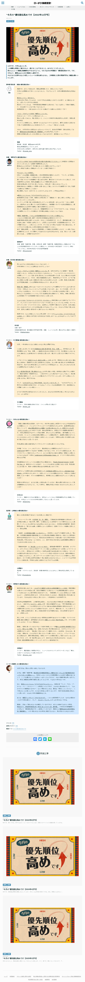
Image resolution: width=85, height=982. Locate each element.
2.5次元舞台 (32, 7)
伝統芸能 (60, 7)
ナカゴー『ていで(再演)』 (26, 173)
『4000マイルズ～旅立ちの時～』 (37, 360)
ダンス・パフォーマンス (47, 7)
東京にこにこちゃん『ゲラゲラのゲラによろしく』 (34, 195)
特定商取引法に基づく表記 (46, 973)
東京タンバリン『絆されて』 (26, 98)
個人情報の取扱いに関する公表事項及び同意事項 (57, 970)
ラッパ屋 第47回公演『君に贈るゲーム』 (30, 371)
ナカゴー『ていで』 (44, 700)
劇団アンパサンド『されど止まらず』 (34, 697)
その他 (13, 9)
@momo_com (27, 655)
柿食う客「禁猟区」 (23, 287)
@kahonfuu (26, 501)
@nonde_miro (27, 151)
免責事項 (58, 973)
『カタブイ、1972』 (36, 604)
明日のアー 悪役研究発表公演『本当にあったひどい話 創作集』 (38, 706)
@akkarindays (25, 332)
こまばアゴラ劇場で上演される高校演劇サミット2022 (50, 588)
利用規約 (22, 970)
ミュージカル (21, 7)
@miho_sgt (26, 406)
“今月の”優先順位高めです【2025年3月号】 (21, 952)
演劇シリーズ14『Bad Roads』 (55, 620)
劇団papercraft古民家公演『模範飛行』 (32, 132)
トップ (16, 970)
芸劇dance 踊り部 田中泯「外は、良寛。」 (48, 349)
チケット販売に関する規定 (35, 970)
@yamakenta (26, 575)
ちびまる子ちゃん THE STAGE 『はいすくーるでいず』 (40, 383)
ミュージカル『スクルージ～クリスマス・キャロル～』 (34, 300)
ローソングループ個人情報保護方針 (27, 973)
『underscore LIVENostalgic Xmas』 (45, 455)
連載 (8, 21)
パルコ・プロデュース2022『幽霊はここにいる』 (32, 113)
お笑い (69, 7)
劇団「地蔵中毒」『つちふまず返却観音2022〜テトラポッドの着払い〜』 (41, 215)
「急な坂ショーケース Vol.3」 (39, 546)
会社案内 (65, 973)
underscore (20, 450)
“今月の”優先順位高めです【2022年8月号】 (21, 818)
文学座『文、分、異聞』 (41, 519)
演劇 (12, 7)
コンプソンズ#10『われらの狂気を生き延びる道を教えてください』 (38, 161)
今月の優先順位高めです (19, 728)
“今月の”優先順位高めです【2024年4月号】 (21, 885)
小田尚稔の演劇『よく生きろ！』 (35, 533)
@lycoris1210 (27, 251)
